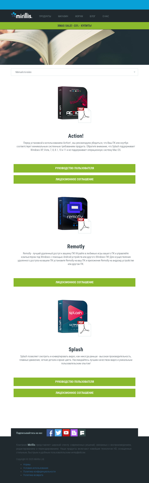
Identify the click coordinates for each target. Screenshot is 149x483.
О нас (106, 13)
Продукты (45, 13)
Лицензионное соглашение (75, 176)
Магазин (63, 13)
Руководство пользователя (74, 165)
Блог (93, 13)
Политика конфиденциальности (39, 468)
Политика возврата (33, 472)
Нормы (27, 461)
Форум (79, 13)
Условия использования (35, 465)
